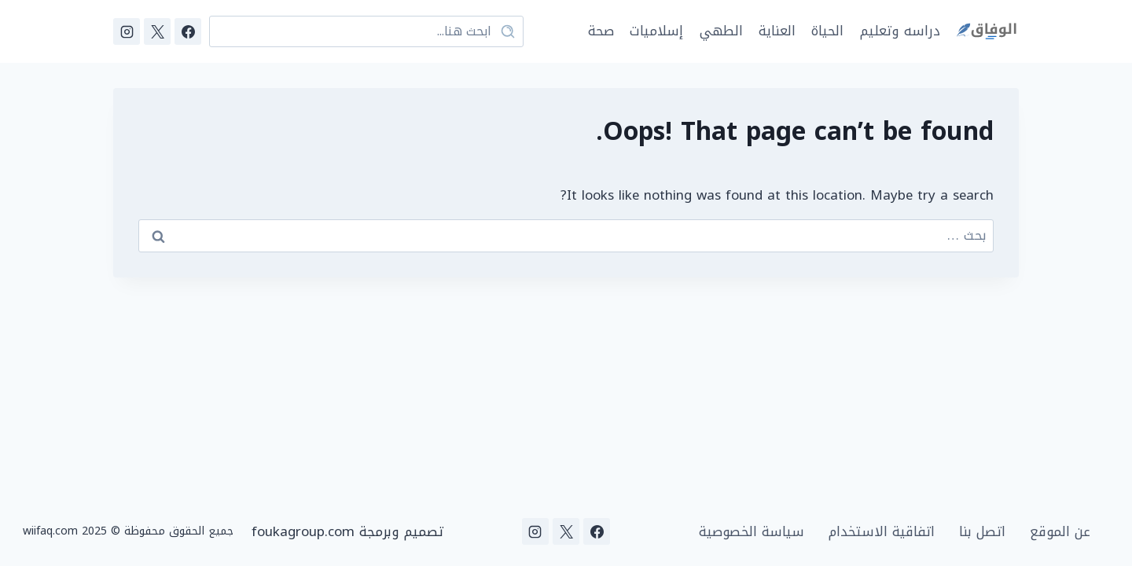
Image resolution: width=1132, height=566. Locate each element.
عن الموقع (1060, 531)
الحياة (827, 30)
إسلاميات (656, 30)
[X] (157, 31)
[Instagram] (126, 31)
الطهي (721, 30)
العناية (777, 30)
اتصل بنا (982, 531)
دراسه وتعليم (900, 30)
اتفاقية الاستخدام (882, 531)
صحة (601, 30)
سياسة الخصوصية (751, 531)
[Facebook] (188, 31)
